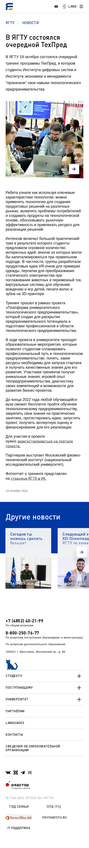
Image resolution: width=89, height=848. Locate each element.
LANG (72, 6)
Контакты (14, 734)
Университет (44, 699)
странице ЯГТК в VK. (29, 478)
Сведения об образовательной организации (33, 748)
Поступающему (44, 688)
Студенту (44, 676)
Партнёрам (15, 711)
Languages (15, 723)
